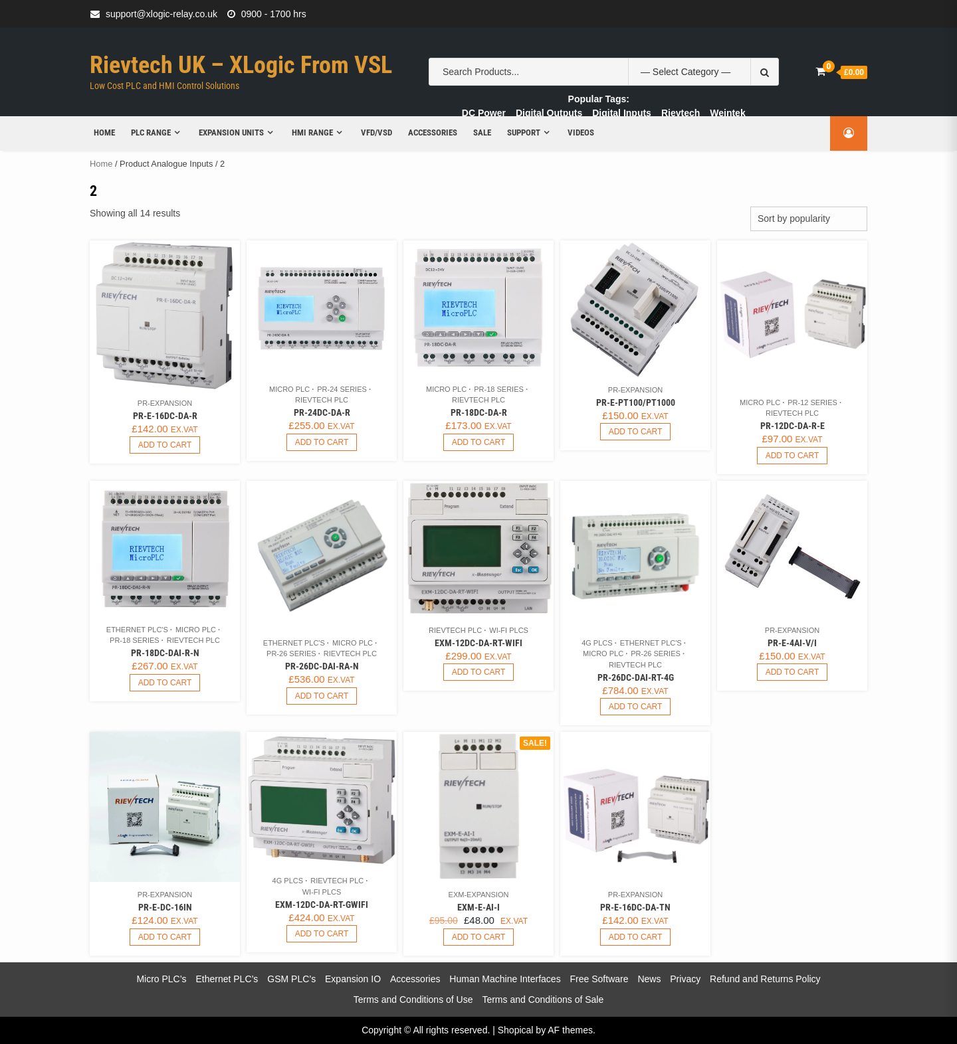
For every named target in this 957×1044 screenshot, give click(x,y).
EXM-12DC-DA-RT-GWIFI (321, 904)
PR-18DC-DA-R (479, 412)
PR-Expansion (165, 403)
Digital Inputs (621, 113)
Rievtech (680, 113)
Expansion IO (353, 979)
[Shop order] (808, 219)
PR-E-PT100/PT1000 (635, 402)
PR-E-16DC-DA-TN (635, 907)
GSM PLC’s (291, 979)
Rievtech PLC (321, 400)
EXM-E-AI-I (478, 907)
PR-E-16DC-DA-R (165, 415)
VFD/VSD (372, 132)
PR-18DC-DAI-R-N (165, 653)
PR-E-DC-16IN (165, 907)
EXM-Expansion (479, 895)
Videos (577, 132)
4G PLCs (597, 643)
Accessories (428, 132)
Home (100, 132)
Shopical (516, 1030)
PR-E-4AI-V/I (792, 643)
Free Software (599, 979)
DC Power (484, 113)
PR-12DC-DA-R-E (792, 425)
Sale (477, 132)
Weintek (727, 113)
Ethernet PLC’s (226, 979)
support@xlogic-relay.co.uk (161, 14)
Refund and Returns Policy (765, 979)
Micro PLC (289, 389)
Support (519, 132)
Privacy (685, 979)
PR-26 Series (291, 653)
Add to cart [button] (165, 445)
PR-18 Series (499, 389)
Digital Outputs (549, 113)
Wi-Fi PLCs (508, 630)
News (649, 979)
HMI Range (308, 132)
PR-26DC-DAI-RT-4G (635, 677)
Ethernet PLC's (137, 630)
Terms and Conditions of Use (413, 999)
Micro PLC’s (161, 979)
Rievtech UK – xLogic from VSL (241, 65)
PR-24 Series (342, 389)
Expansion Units (227, 132)
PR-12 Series (812, 402)
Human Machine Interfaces (504, 979)
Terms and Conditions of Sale (542, 999)
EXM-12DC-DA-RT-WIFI (478, 643)
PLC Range (147, 132)
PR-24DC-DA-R (322, 412)
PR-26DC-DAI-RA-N (322, 666)
